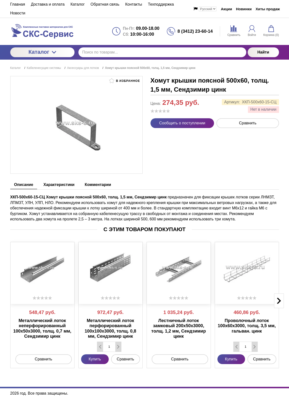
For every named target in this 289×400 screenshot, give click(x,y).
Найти (263, 52)
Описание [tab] (23, 185)
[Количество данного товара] (109, 346)
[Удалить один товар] (100, 347)
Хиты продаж (268, 9)
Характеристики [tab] (59, 185)
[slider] (160, 111)
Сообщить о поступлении (182, 123)
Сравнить (247, 123)
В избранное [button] (124, 80)
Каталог (42, 52)
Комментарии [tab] (98, 185)
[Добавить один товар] (118, 347)
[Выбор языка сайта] (207, 9)
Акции (226, 9)
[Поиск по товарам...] (162, 52)
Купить (95, 359)
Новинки (244, 9)
